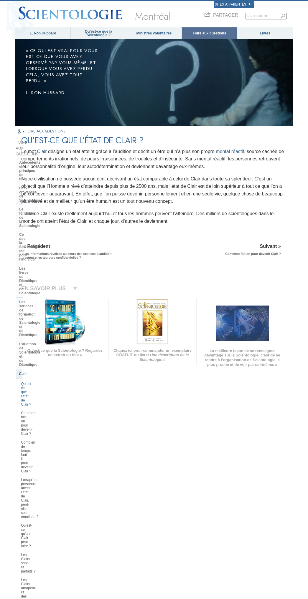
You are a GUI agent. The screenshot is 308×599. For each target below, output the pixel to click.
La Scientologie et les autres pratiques (43, 377)
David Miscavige (230, 513)
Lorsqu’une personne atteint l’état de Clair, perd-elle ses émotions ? (47, 276)
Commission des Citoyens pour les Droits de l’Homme (248, 570)
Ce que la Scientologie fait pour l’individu (45, 179)
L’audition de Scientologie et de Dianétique (45, 219)
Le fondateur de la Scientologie (45, 169)
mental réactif (100, 158)
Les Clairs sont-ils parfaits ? (42, 296)
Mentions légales (280, 596)
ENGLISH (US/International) (38, 494)
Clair (107, 151)
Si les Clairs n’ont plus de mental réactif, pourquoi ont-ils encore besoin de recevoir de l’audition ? (47, 321)
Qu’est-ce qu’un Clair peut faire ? (47, 287)
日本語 (23, 524)
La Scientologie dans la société (45, 437)
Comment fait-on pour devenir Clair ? (44, 251)
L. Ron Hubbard (43, 33)
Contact (149, 535)
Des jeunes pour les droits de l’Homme (246, 562)
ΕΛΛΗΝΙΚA (83, 523)
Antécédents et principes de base (47, 151)
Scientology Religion (233, 507)
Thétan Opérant (32, 335)
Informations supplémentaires (165, 530)
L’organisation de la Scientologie (46, 388)
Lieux (147, 541)
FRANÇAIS (26, 511)
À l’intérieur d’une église (39, 353)
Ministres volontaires (154, 33)
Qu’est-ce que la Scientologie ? (98, 33)
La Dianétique (229, 495)
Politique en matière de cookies (207, 596)
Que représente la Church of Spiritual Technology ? (43, 417)
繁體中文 (24, 535)
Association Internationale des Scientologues (240, 532)
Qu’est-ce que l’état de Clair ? (44, 240)
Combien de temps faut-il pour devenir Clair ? (44, 264)
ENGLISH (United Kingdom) (38, 500)
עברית (23, 517)
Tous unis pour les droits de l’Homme (245, 556)
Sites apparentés (233, 4)
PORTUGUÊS (85, 534)
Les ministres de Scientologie (44, 344)
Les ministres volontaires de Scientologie (248, 524)
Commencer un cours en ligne (240, 518)
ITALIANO (82, 528)
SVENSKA (82, 505)
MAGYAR (82, 494)
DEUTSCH (26, 547)
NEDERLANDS (29, 541)
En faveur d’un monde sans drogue (244, 551)
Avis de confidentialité (166, 596)
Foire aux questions (209, 33)
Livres (265, 33)
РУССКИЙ (26, 530)
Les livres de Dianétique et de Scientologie (44, 193)
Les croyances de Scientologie (45, 160)
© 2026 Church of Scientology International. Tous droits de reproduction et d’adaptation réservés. (84, 593)
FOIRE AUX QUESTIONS (45, 131)
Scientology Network (233, 501)
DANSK (23, 505)
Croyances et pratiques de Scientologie (172, 495)
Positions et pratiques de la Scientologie (42, 364)
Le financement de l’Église (41, 428)
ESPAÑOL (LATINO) (89, 511)
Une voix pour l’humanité (161, 501)
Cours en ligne (154, 524)
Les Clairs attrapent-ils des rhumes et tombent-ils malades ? (48, 306)
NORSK (80, 500)
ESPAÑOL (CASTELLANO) (94, 517)
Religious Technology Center (43, 406)
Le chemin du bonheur (235, 545)
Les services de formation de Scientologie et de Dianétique (43, 206)
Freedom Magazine (233, 540)
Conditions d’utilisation (249, 596)
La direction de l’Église (38, 397)
